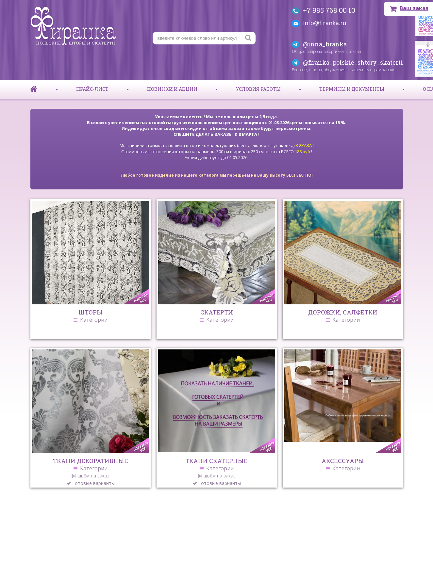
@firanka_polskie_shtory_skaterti (353, 62)
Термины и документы (351, 89)
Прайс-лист (92, 89)
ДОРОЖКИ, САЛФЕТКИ (342, 315)
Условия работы (258, 89)
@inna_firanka (325, 44)
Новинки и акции (172, 89)
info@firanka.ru (324, 23)
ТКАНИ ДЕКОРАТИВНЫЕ (90, 471)
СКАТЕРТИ (216, 315)
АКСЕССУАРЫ (342, 464)
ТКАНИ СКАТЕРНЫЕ (216, 471)
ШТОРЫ (90, 315)
